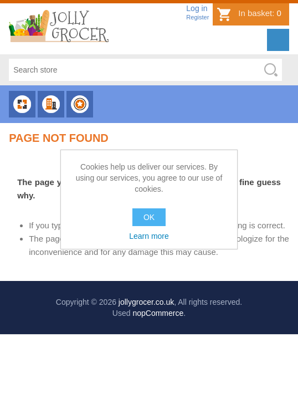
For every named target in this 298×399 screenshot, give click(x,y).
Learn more (149, 236)
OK (149, 217)
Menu (278, 40)
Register (197, 17)
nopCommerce (157, 313)
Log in (196, 8)
